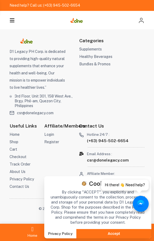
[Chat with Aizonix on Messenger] (141, 204)
